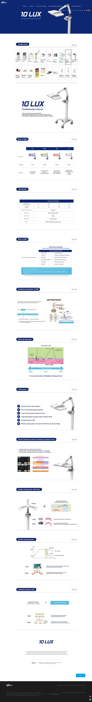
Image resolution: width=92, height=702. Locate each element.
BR (82, 10)
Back (80, 675)
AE (80, 10)
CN (67, 10)
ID (73, 10)
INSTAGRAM (65, 685)
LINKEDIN (75, 685)
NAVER (79, 685)
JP (65, 10)
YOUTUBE (71, 685)
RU (78, 10)
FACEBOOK (59, 685)
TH (70, 10)
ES (76, 10)
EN (63, 10)
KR (61, 10)
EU (84, 10)
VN (72, 10)
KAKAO (83, 685)
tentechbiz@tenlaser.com (54, 694)
